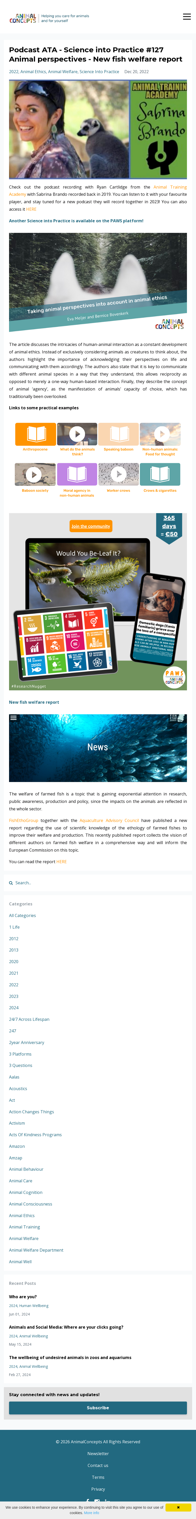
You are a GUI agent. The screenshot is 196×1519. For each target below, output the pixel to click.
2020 (13, 961)
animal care (20, 1181)
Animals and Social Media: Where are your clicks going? (66, 1327)
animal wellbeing (33, 1336)
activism (17, 1123)
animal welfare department (36, 1250)
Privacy (98, 1489)
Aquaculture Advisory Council (109, 820)
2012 (13, 938)
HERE (31, 209)
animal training (24, 1227)
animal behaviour (26, 1169)
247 (12, 1031)
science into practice (99, 71)
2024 (13, 1008)
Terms (98, 1477)
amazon (17, 1146)
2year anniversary (26, 1042)
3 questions (20, 1065)
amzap (15, 1158)
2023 (13, 996)
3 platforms (20, 1054)
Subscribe (98, 1407)
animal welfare (63, 71)
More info (91, 1513)
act (12, 1100)
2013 (13, 950)
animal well (20, 1262)
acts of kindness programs (35, 1135)
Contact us (98, 1465)
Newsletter (98, 1453)
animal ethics (33, 71)
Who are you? (23, 1297)
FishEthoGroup (23, 820)
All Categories (22, 915)
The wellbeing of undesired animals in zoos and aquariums (70, 1357)
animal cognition (25, 1192)
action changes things (31, 1112)
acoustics (18, 1088)
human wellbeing (33, 1305)
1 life (14, 927)
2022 (13, 71)
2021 (13, 973)
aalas (14, 1077)
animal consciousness (30, 1204)
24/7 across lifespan (29, 1019)
